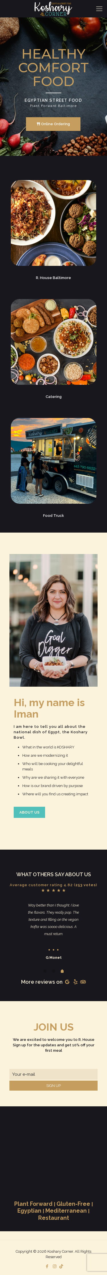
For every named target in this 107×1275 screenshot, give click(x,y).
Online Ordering (53, 124)
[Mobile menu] (99, 8)
